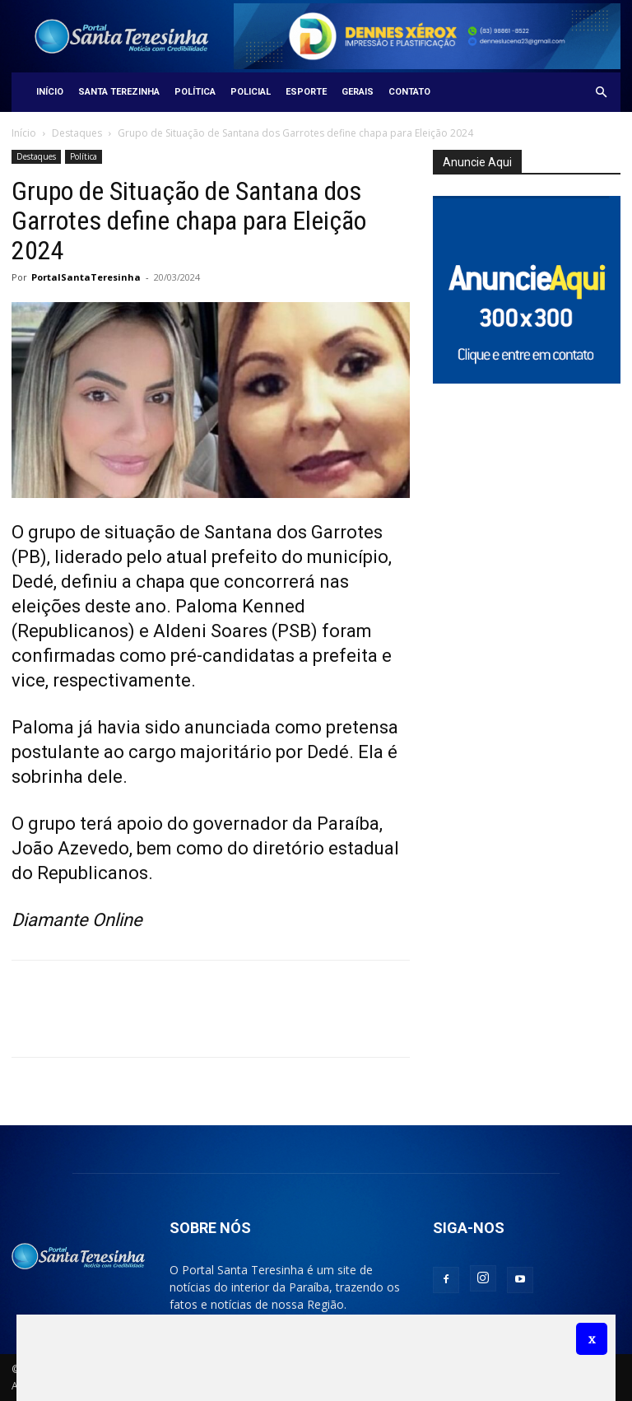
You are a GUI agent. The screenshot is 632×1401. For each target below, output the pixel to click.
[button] (600, 92)
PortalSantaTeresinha (86, 277)
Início (49, 91)
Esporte (306, 91)
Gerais (358, 91)
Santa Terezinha (119, 91)
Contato (409, 91)
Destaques (77, 133)
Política (195, 91)
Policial (250, 91)
